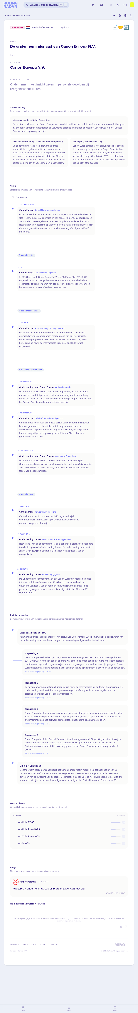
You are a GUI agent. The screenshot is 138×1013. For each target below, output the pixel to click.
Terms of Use (23, 951)
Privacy (13, 951)
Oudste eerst (19, 197)
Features (43, 944)
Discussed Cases (29, 944)
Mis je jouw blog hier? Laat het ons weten (27, 904)
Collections (14, 944)
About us (53, 944)
